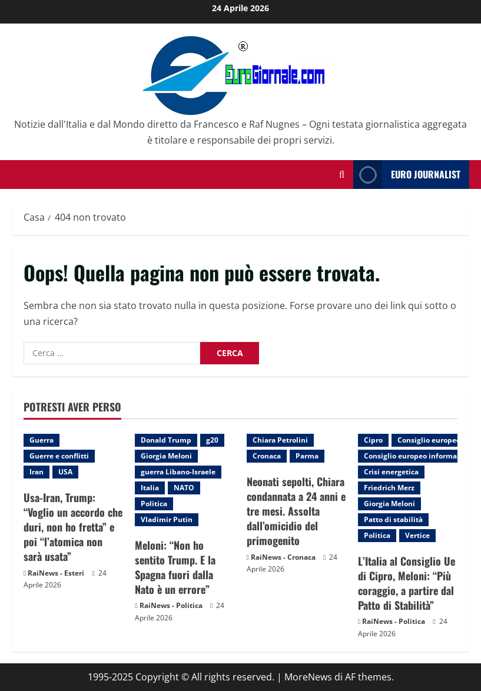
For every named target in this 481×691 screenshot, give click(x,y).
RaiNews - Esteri (56, 573)
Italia (150, 488)
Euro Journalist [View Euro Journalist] (406, 174)
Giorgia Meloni (166, 456)
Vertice (417, 535)
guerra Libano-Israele (178, 472)
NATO (184, 488)
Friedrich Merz (389, 488)
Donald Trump (166, 440)
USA (65, 472)
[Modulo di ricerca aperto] (341, 174)
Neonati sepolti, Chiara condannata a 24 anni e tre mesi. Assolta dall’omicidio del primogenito (296, 511)
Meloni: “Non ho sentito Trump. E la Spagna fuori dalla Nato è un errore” (175, 567)
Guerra (41, 440)
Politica (154, 504)
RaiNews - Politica (171, 605)
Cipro (373, 440)
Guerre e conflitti (59, 456)
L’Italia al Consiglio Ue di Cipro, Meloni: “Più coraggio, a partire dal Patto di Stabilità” (406, 583)
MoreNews (308, 676)
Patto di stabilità (393, 519)
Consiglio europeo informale (413, 456)
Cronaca (267, 456)
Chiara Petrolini (280, 440)
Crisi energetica (391, 472)
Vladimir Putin (167, 519)
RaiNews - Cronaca (283, 557)
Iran (36, 472)
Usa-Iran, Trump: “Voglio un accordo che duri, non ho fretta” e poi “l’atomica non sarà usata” (73, 527)
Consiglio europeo (428, 440)
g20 (212, 440)
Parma (307, 456)
